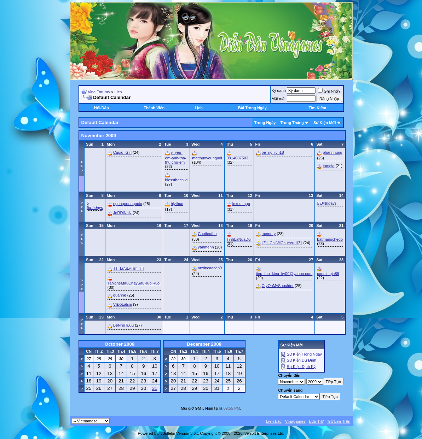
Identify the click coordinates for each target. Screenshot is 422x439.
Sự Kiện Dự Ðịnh (302, 360)
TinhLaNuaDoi (239, 239)
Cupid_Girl (122, 152)
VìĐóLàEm (122, 304)
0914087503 (237, 158)
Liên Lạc (274, 421)
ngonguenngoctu (127, 203)
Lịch (118, 92)
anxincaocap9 (210, 268)
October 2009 (119, 344)
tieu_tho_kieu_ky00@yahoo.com (284, 273)
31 (154, 388)
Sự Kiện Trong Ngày (304, 354)
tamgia (328, 166)
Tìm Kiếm (317, 108)
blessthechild (176, 180)
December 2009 (204, 344)
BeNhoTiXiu (123, 325)
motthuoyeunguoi (207, 158)
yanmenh (206, 247)
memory (269, 234)
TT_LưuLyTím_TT (129, 268)
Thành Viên (154, 108)
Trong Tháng (292, 123)
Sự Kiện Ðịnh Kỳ (301, 366)
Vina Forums (99, 92)
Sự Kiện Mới (324, 123)
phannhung (332, 152)
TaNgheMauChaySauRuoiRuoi (134, 283)
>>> (82, 166)
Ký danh (279, 90)
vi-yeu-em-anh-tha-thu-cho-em (175, 157)
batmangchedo (330, 239)
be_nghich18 (273, 152)
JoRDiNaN (122, 213)
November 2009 (98, 135)
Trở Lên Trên (338, 421)
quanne (119, 295)
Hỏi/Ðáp (101, 108)
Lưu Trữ (316, 421)
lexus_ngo (241, 203)
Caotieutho (207, 234)
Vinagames (295, 421)
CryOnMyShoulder (278, 285)
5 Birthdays (95, 205)
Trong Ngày (265, 123)
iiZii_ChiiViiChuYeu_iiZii (282, 243)
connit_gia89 (328, 273)
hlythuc (177, 203)
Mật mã (278, 98)
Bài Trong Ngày (252, 108)
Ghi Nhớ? (329, 91)
